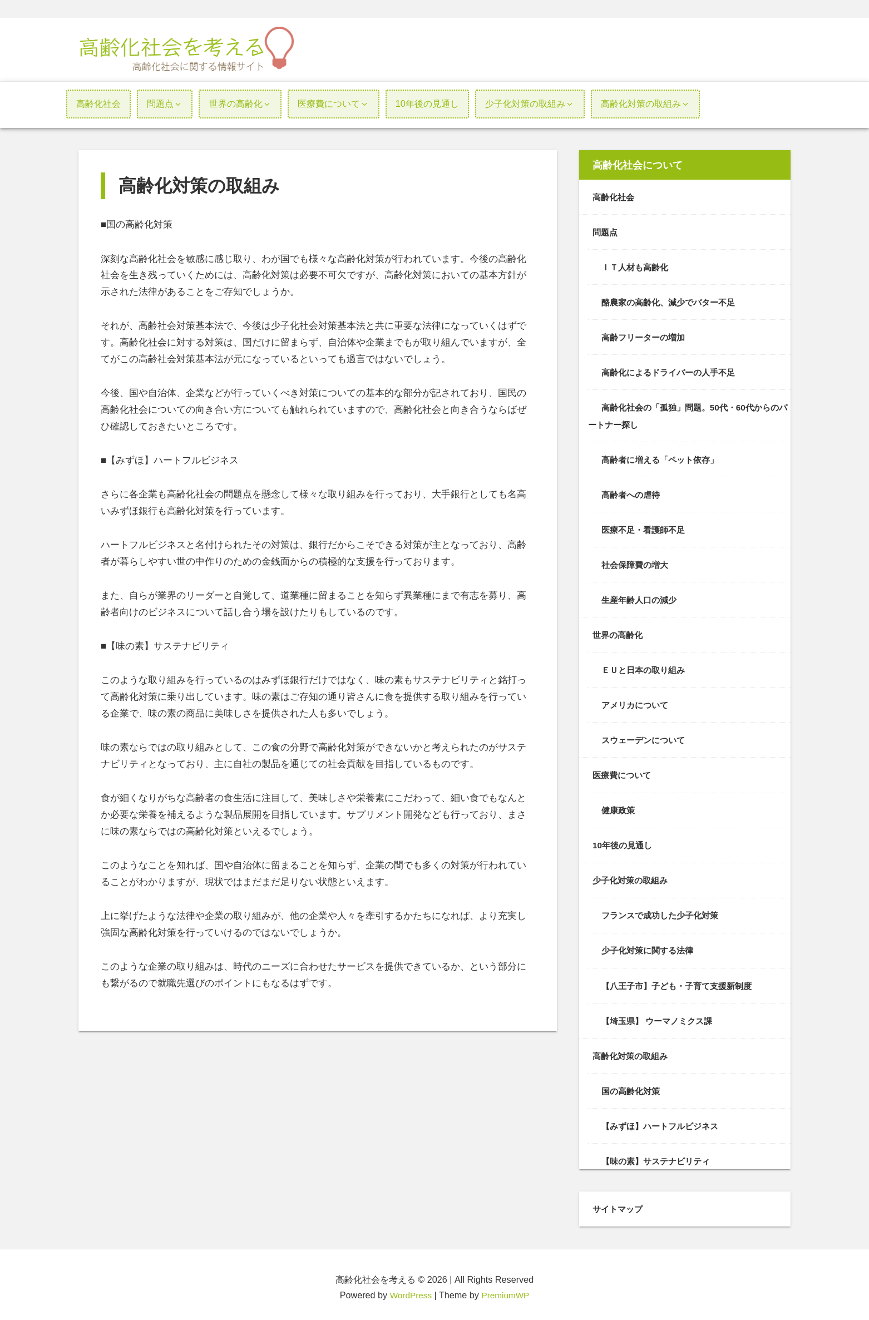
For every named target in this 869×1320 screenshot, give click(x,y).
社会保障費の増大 (637, 563)
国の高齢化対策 (632, 1086)
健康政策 (619, 807)
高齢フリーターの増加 (645, 337)
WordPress (409, 1290)
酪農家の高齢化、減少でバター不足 (672, 301)
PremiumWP (506, 1290)
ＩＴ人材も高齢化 (637, 266)
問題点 (605, 232)
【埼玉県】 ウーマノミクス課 (660, 1016)
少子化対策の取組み (632, 877)
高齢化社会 (614, 197)
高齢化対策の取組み (632, 1051)
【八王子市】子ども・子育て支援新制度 (681, 981)
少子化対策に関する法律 (650, 947)
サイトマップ (619, 1204)
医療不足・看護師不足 (645, 528)
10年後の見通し (624, 842)
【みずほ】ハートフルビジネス (663, 1121)
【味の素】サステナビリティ (659, 1156)
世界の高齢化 (619, 632)
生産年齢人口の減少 (641, 597)
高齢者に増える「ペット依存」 (663, 458)
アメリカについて (637, 702)
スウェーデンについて (645, 737)
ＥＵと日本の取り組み (645, 668)
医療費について (623, 772)
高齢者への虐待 (632, 493)
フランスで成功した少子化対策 (663, 912)
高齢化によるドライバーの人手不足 (672, 372)
